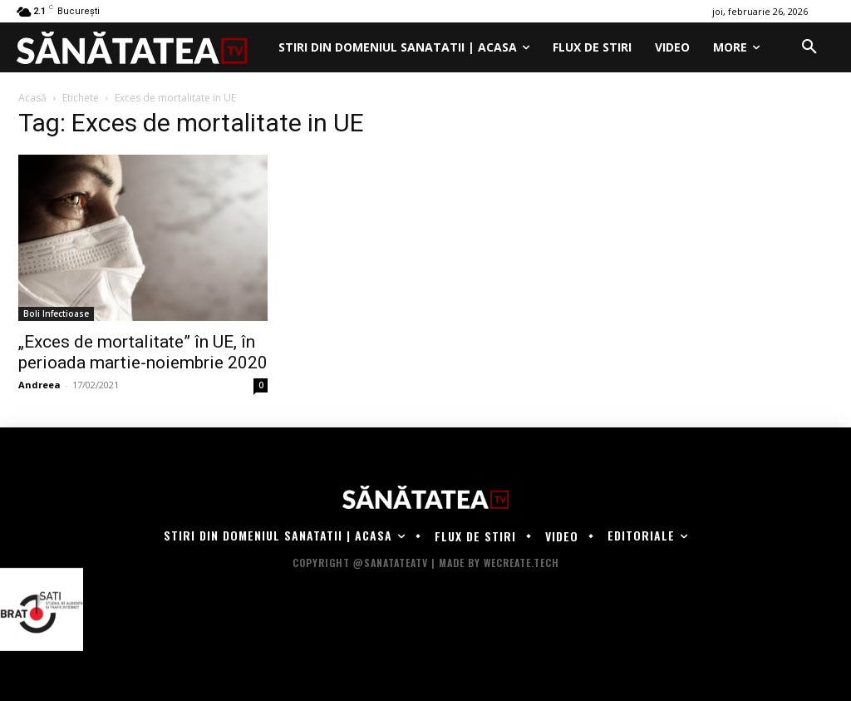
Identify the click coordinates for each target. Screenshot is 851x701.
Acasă (32, 98)
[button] (809, 47)
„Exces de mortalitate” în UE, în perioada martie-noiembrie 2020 (143, 352)
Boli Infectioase (56, 313)
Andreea (39, 384)
